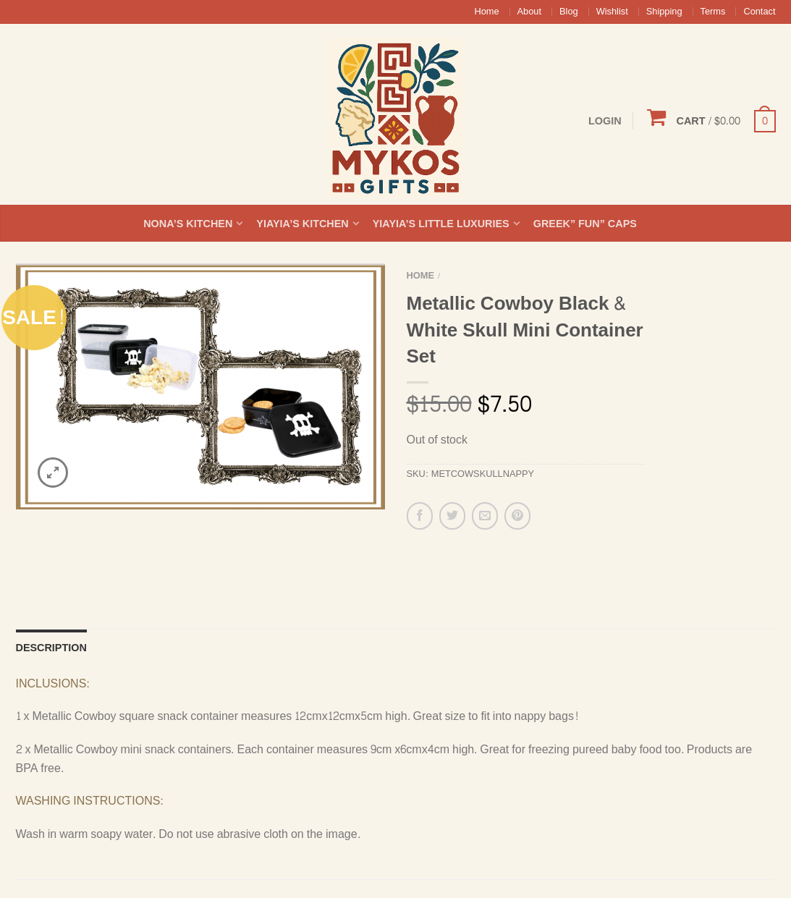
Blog (568, 11)
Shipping (664, 11)
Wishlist (612, 11)
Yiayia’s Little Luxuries (441, 223)
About (529, 11)
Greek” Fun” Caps (585, 223)
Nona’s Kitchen (187, 223)
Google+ (570, 874)
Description (51, 573)
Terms (713, 11)
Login (605, 120)
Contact (759, 11)
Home (486, 11)
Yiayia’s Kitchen (302, 223)
